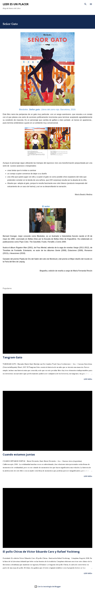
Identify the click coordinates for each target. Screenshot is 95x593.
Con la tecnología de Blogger (47, 586)
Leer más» (88, 379)
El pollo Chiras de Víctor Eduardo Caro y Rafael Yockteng (41, 551)
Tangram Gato (12, 357)
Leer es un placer (16, 4)
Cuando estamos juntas (19, 454)
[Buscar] (85, 4)
